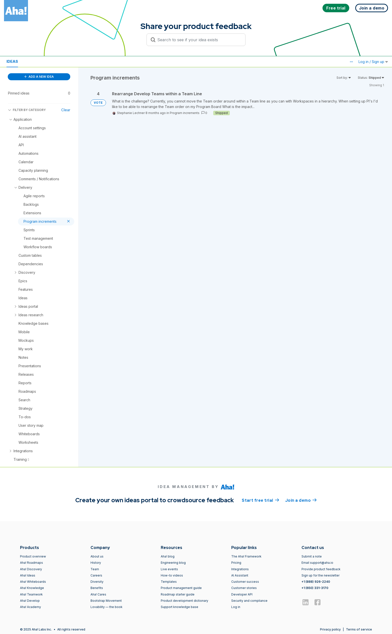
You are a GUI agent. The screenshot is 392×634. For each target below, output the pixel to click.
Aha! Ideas (27, 575)
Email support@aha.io (317, 562)
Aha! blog (167, 556)
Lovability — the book (106, 607)
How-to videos (172, 575)
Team (94, 569)
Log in (235, 607)
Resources (37, 61)
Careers (96, 575)
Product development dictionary (184, 600)
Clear (65, 110)
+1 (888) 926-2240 (316, 582)
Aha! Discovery (31, 569)
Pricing (236, 562)
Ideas (12, 61)
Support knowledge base (179, 607)
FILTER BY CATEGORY (27, 110)
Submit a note (312, 556)
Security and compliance (249, 600)
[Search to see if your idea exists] (198, 40)
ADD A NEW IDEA (39, 76)
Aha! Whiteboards (33, 582)
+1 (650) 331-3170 (315, 588)
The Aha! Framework (246, 556)
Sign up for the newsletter (321, 575)
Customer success (245, 582)
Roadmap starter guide (177, 594)
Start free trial (260, 500)
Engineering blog (173, 562)
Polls (62, 61)
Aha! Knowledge (32, 588)
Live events (169, 569)
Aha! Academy (30, 607)
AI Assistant (239, 575)
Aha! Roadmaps (31, 562)
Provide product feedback (321, 569)
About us (97, 556)
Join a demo (301, 500)
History (95, 562)
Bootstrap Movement (106, 600)
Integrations (240, 569)
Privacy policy (330, 629)
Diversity (97, 582)
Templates (169, 582)
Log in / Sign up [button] (373, 62)
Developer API (241, 594)
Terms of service (359, 629)
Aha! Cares (98, 594)
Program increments (185, 113)
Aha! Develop (30, 600)
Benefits (96, 588)
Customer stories (244, 588)
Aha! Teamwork (31, 594)
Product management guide (181, 588)
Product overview (33, 556)
